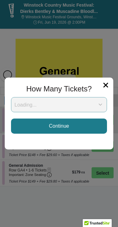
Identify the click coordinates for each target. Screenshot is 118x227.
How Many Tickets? (59, 88)
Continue (59, 126)
